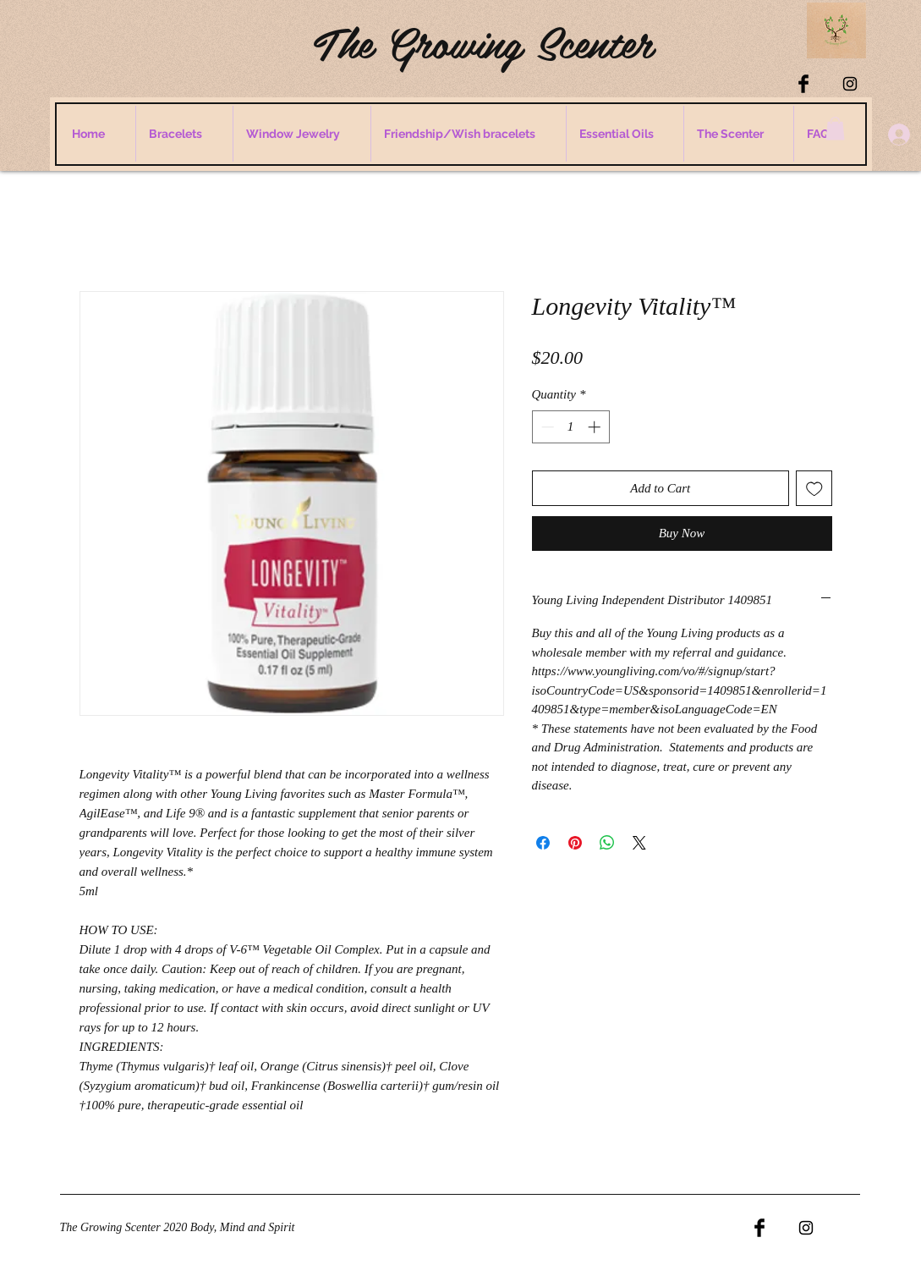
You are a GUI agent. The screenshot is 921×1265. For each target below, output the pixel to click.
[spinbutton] (570, 427)
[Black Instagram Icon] (850, 83)
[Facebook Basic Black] (803, 83)
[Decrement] (546, 427)
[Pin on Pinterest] (575, 843)
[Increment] (595, 427)
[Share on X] (639, 843)
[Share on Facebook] (543, 843)
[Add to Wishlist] (814, 488)
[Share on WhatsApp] (607, 843)
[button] (835, 128)
